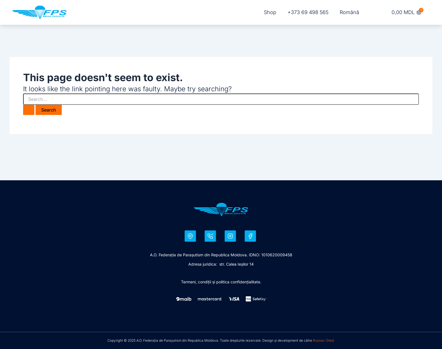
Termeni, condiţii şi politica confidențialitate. (221, 281)
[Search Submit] (28, 110)
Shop (270, 12)
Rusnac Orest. (324, 340)
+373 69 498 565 (308, 12)
